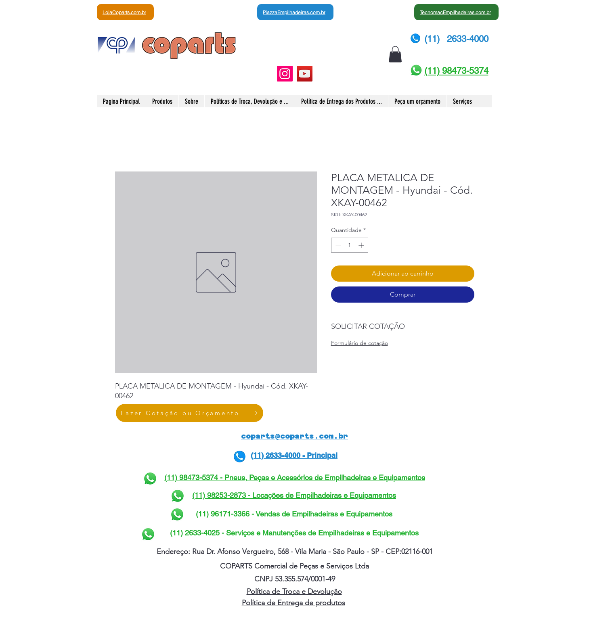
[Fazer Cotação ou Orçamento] (189, 413)
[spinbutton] (349, 245)
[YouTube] (304, 74)
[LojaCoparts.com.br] (125, 12)
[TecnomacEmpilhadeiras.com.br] (456, 12)
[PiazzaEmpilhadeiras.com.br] (295, 12)
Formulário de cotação (359, 343)
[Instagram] (285, 74)
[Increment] (362, 245)
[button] (395, 54)
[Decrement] (337, 245)
